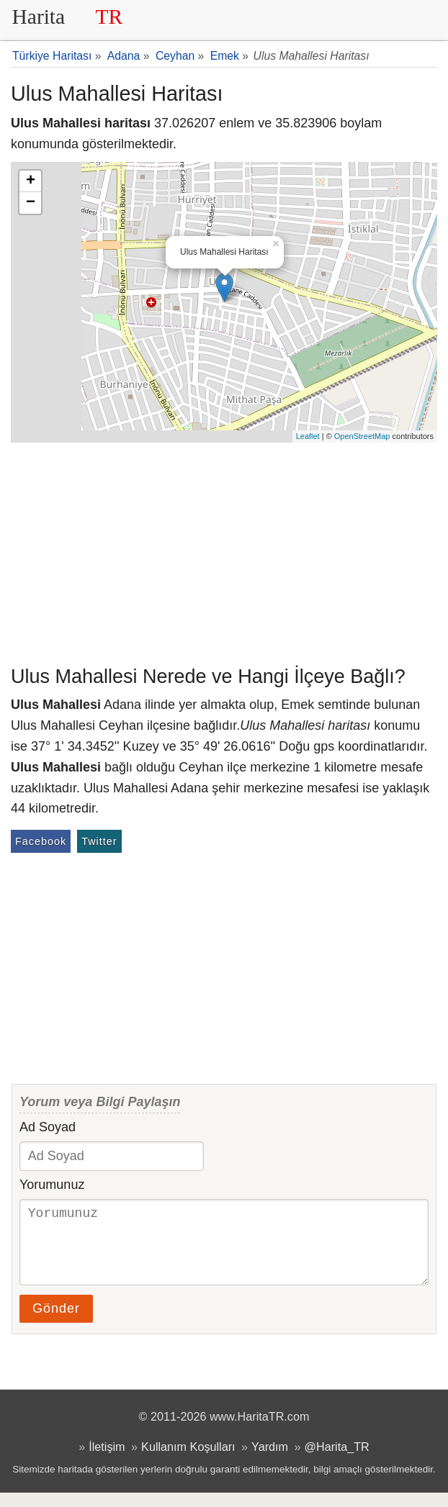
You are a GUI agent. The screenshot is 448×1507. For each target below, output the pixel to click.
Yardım (269, 1460)
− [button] (30, 203)
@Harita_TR (337, 1460)
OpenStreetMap (362, 436)
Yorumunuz (51, 1184)
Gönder (56, 1323)
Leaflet (308, 436)
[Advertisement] (224, 550)
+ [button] (30, 181)
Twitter (99, 841)
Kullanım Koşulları (188, 1460)
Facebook (40, 841)
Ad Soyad (47, 1127)
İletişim (107, 1460)
